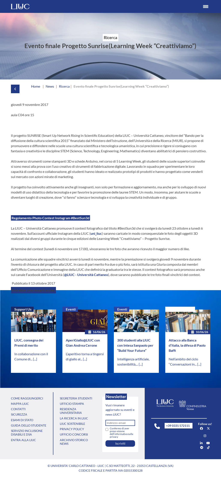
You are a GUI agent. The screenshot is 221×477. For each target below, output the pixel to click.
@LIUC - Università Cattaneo (86, 275)
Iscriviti (120, 443)
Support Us (23, 309)
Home (35, 86)
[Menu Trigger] (205, 6)
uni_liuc (96, 233)
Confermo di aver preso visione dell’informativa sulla (121, 432)
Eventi (71, 309)
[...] (35, 359)
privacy (114, 436)
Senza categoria (181, 309)
